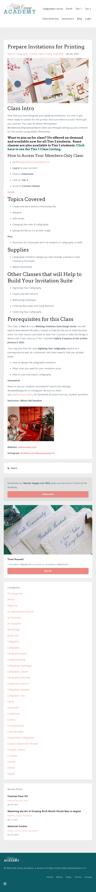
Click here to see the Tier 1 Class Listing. (46, 147)
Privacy (88, 876)
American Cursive (17, 826)
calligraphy (22, 53)
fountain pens (13, 800)
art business (14, 617)
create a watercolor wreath (23, 743)
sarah (25, 800)
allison (11, 53)
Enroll (69, 8)
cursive (11, 761)
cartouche (13, 707)
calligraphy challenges (20, 665)
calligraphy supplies (19, 689)
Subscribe (48, 494)
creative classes (16, 749)
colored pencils (16, 725)
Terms (78, 876)
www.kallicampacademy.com (34, 162)
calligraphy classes (18, 671)
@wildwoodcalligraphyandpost (37, 453)
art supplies (14, 623)
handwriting (32, 831)
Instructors (68, 18)
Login (88, 18)
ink (21, 800)
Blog (79, 18)
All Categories (15, 593)
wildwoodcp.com (27, 447)
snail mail (58, 53)
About (59, 876)
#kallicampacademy (22, 394)
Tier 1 (78, 8)
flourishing (27, 815)
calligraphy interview (19, 677)
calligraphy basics (17, 653)
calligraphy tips (16, 695)
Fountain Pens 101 (18, 796)
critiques (12, 755)
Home (50, 876)
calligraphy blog (16, 659)
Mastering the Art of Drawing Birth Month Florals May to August (44, 811)
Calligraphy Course (53, 8)
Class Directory (50, 18)
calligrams (13, 641)
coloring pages (16, 731)
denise (11, 767)
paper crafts (45, 53)
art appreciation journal (21, 611)
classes (33, 53)
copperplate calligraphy (21, 737)
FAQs (68, 876)
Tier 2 (88, 8)
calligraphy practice (18, 683)
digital (11, 773)
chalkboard (14, 713)
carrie (11, 701)
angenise (12, 605)
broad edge (14, 629)
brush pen (13, 635)
